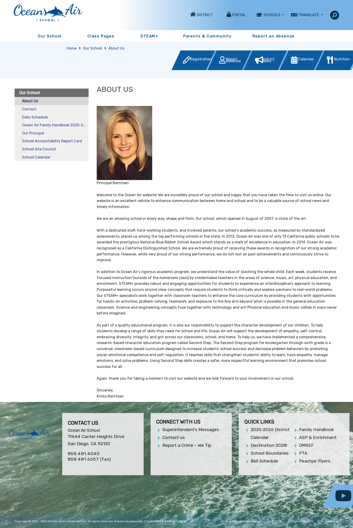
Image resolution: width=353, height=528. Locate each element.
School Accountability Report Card (52, 141)
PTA (303, 453)
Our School (50, 36)
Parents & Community (207, 36)
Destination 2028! (269, 445)
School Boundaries (270, 453)
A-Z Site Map (327, 521)
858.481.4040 (84, 453)
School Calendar (36, 157)
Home (72, 48)
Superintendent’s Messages (190, 429)
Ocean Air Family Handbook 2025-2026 (55, 125)
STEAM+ (149, 36)
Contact (29, 109)
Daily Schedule (35, 117)
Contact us (173, 437)
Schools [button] (272, 15)
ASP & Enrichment (318, 437)
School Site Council (39, 149)
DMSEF (306, 445)
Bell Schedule (264, 461)
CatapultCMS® (154, 521)
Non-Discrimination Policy (240, 521)
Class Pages (100, 36)
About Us (116, 48)
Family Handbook (316, 429)
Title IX (274, 521)
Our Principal (33, 133)
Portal (239, 15)
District (205, 15)
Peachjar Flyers (314, 461)
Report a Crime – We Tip (186, 445)
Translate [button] (309, 15)
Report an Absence (273, 36)
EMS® (171, 521)
